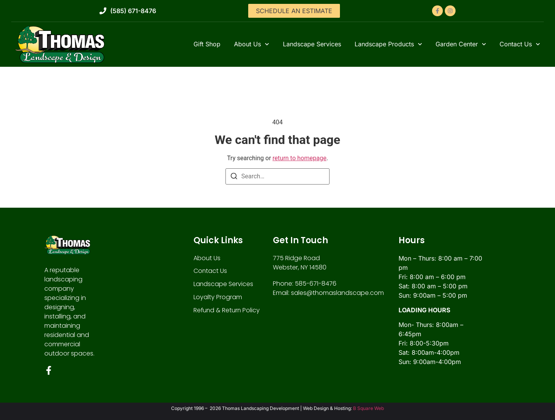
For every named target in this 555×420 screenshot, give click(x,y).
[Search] (234, 177)
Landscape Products (388, 44)
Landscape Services (312, 44)
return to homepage (299, 158)
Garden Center (461, 44)
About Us (251, 44)
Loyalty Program (217, 297)
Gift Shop (206, 44)
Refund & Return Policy (227, 310)
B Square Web (368, 409)
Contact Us (520, 44)
